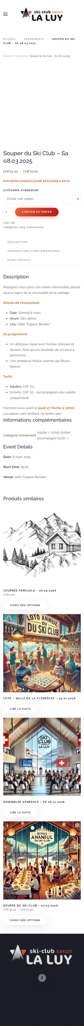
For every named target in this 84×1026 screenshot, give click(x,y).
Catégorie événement (21, 190)
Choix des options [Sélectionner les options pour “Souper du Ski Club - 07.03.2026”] (25, 920)
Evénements (20, 56)
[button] (5, 14)
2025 (22, 227)
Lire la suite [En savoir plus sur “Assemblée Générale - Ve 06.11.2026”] (20, 812)
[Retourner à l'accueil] (42, 14)
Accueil (7, 56)
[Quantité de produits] (8, 212)
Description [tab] (18, 242)
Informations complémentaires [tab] (34, 251)
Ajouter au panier (37, 212)
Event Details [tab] (19, 260)
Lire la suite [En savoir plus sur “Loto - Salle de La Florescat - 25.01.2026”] (20, 709)
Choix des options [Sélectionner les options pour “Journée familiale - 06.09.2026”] (25, 605)
